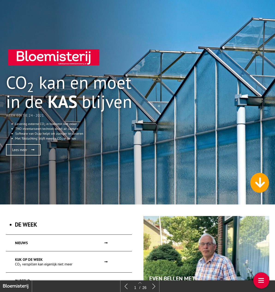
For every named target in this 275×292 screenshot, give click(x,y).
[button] (23, 151)
